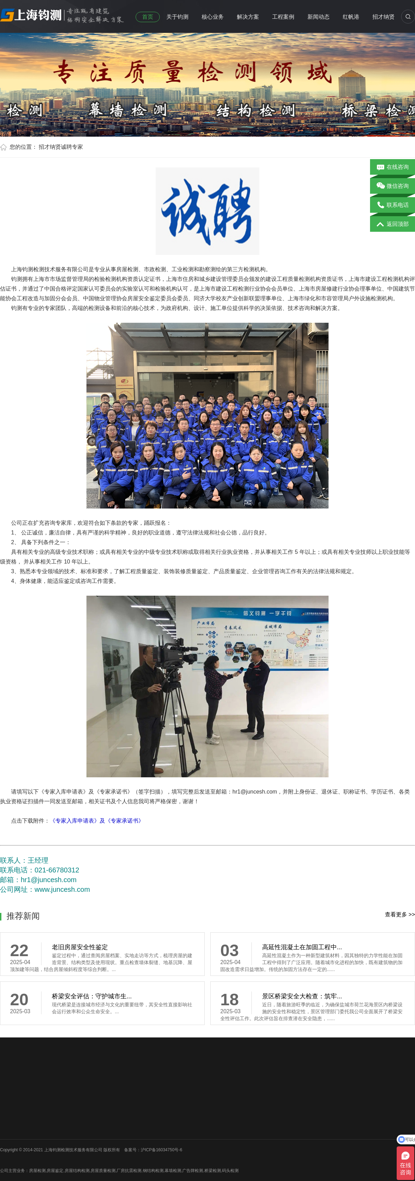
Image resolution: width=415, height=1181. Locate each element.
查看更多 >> (400, 914)
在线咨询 (393, 167)
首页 (147, 17)
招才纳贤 (383, 17)
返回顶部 (393, 224)
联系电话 (393, 205)
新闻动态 (318, 17)
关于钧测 (177, 17)
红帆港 (351, 17)
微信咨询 (393, 186)
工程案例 (283, 17)
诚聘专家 (72, 147)
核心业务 (213, 17)
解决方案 (248, 17)
